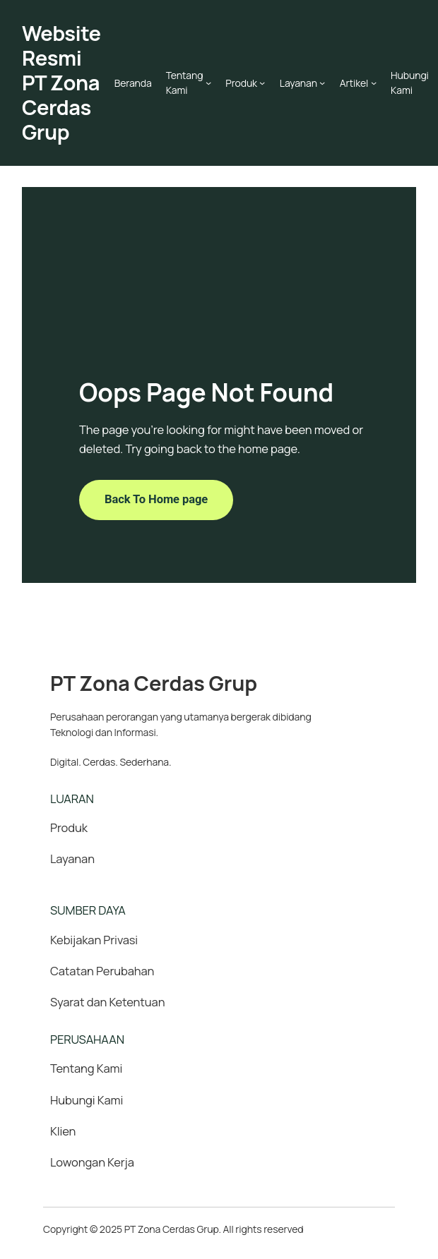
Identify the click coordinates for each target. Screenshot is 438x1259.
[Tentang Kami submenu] (208, 82)
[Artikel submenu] (374, 82)
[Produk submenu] (262, 82)
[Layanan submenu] (322, 82)
